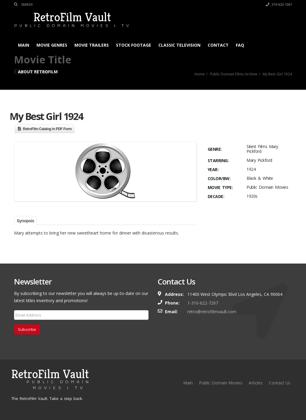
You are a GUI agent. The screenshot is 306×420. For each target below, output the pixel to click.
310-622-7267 (279, 4)
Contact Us (279, 383)
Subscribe (27, 329)
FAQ (240, 45)
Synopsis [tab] (25, 220)
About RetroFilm (38, 71)
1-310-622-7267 (202, 303)
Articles (256, 383)
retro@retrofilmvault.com (211, 311)
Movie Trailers (91, 45)
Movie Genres (51, 45)
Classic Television (179, 45)
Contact (218, 45)
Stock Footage (133, 45)
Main (23, 45)
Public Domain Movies (220, 383)
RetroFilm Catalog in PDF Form (47, 129)
